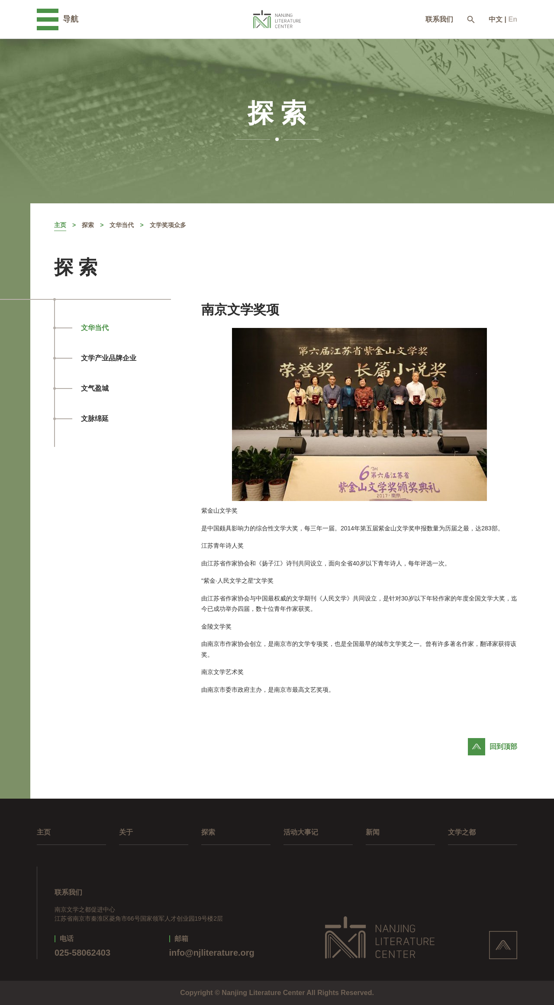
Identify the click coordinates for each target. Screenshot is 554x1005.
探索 (88, 225)
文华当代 (122, 225)
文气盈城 (95, 388)
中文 (495, 19)
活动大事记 (300, 832)
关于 (126, 832)
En (513, 19)
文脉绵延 (95, 418)
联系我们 (439, 19)
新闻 (373, 832)
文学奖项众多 (168, 225)
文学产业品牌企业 (108, 358)
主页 (60, 225)
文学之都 (462, 832)
